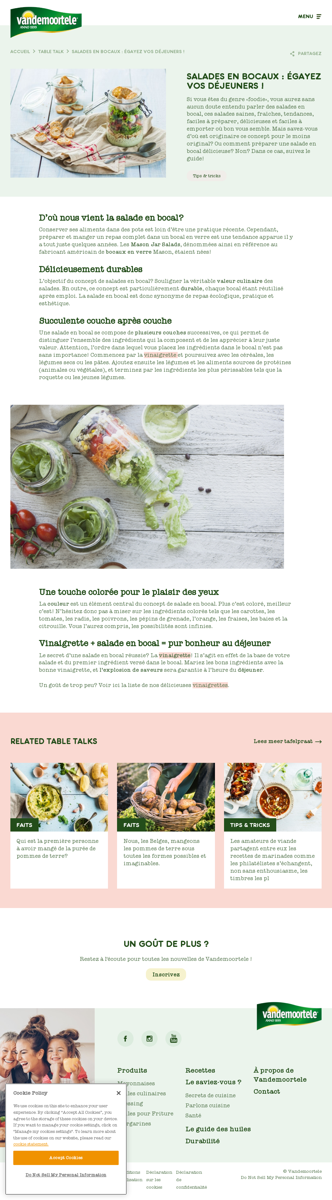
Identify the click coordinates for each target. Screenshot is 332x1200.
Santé (193, 1116)
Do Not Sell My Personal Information (281, 1177)
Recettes (200, 1070)
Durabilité (202, 1141)
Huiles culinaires (141, 1093)
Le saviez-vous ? (213, 1082)
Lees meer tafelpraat (283, 741)
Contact (267, 1091)
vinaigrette (161, 355)
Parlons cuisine (207, 1105)
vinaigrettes (210, 685)
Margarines (134, 1124)
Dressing (130, 1104)
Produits (132, 1070)
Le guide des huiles (218, 1129)
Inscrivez (166, 974)
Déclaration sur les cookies (159, 1180)
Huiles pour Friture (145, 1114)
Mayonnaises (136, 1083)
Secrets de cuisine (210, 1095)
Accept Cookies (66, 1157)
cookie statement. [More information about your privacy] (31, 1144)
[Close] (119, 1093)
